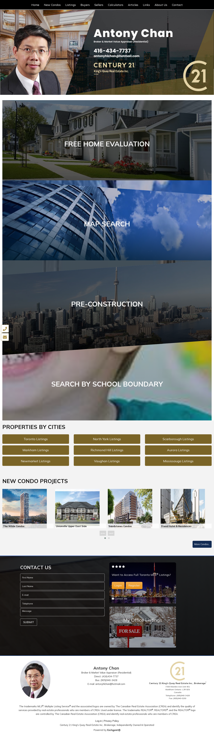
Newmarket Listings (35, 462)
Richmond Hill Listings (107, 451)
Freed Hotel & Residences (176, 527)
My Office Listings (142, 621)
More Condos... (202, 545)
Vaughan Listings (107, 462)
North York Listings (107, 440)
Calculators (115, 5)
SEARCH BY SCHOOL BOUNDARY (107, 384)
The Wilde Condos (13, 527)
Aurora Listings (178, 451)
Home (35, 5)
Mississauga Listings (178, 462)
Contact (177, 5)
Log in (98, 721)
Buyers (85, 5)
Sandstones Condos (120, 527)
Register (134, 586)
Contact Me (121, 599)
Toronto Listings (36, 440)
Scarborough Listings (178, 440)
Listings (70, 5)
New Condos (52, 5)
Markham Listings (36, 451)
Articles (133, 5)
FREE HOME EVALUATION (107, 143)
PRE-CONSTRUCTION (107, 304)
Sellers (98, 5)
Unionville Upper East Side (71, 527)
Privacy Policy (111, 721)
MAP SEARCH (107, 224)
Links (146, 5)
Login (118, 586)
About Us (161, 5)
